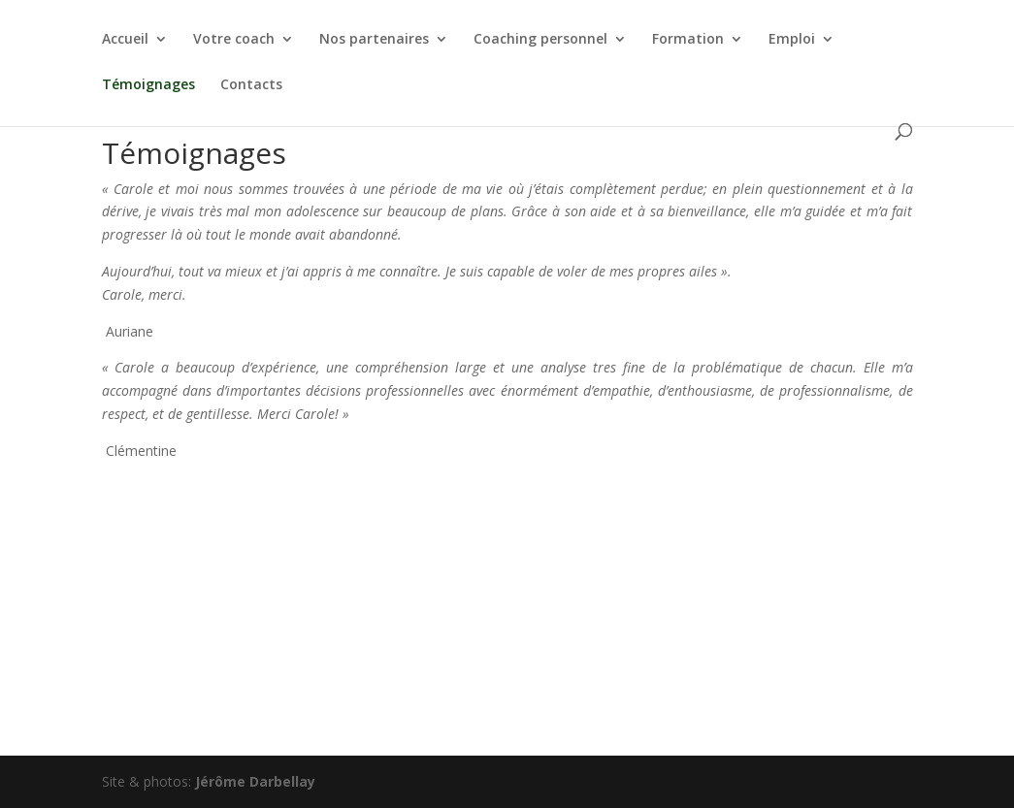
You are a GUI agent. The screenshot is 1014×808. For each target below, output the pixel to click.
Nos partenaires (374, 40)
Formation (688, 40)
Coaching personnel (540, 40)
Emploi (792, 40)
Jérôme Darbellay (255, 781)
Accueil (125, 40)
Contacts (251, 85)
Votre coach (234, 40)
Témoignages (148, 85)
